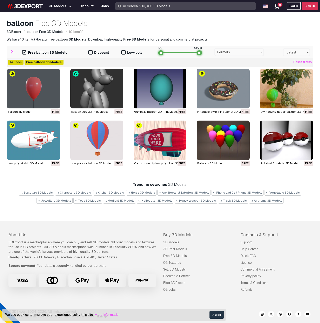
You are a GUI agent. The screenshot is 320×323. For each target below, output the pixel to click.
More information (107, 315)
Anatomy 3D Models (266, 200)
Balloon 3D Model (19, 112)
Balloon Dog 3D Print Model (89, 112)
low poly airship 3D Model (25, 163)
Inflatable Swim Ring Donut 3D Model (222, 112)
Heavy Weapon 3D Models (196, 200)
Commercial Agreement (257, 269)
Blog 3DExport (174, 283)
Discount (98, 52)
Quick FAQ (248, 256)
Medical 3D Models (120, 200)
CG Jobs (169, 289)
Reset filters (302, 62)
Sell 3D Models (174, 269)
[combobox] (239, 52)
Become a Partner (176, 276)
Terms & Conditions (254, 283)
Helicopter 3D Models (155, 200)
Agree (216, 315)
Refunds (246, 289)
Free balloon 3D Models (44, 52)
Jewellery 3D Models (54, 200)
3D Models (171, 242)
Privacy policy (250, 276)
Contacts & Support (259, 234)
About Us (17, 234)
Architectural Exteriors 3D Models (184, 192)
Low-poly (131, 52)
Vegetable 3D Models (283, 192)
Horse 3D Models (141, 192)
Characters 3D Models (73, 192)
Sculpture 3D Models (36, 192)
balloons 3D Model (209, 163)
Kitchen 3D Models (109, 192)
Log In (293, 6)
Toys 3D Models (88, 200)
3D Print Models (175, 249)
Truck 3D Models (233, 200)
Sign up (310, 6)
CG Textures (172, 262)
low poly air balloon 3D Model (91, 163)
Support (246, 242)
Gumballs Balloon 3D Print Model (156, 112)
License (246, 262)
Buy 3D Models (178, 234)
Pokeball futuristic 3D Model (279, 163)
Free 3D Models (175, 256)
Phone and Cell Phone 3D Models (237, 192)
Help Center (249, 249)
